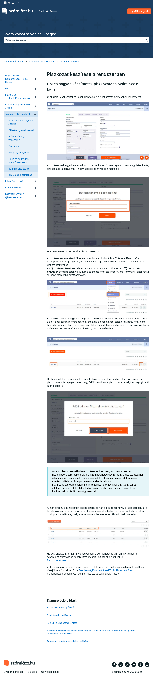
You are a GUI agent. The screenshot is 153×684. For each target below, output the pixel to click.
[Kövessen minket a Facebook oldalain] (114, 664)
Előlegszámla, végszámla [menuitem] (16, 138)
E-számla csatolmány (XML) (60, 607)
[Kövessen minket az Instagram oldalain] (120, 664)
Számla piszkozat (70, 61)
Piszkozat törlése (56, 560)
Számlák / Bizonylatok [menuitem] (17, 114)
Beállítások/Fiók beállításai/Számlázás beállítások (107, 570)
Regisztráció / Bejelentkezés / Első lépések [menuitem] (16, 79)
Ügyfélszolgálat (139, 11)
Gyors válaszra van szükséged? (31, 34)
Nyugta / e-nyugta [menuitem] (18, 152)
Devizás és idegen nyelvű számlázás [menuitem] (18, 160)
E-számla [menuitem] (13, 146)
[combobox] (74, 40)
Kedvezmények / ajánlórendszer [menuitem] (14, 195)
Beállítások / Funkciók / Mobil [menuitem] (17, 106)
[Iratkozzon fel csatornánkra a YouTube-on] (133, 664)
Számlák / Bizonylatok (42, 61)
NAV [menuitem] (7, 88)
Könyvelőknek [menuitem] (13, 187)
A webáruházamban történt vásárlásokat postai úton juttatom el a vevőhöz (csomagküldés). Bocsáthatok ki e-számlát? (92, 632)
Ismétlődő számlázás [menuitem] (20, 174)
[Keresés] (146, 40)
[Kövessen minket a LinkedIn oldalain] (147, 664)
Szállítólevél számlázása (59, 615)
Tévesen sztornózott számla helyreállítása (67, 641)
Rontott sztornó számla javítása (62, 623)
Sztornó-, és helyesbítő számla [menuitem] (21, 122)
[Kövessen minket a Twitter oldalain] (127, 664)
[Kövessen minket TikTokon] (140, 664)
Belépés (32, 671)
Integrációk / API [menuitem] (14, 181)
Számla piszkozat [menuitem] (18, 168)
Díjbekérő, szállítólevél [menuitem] (21, 130)
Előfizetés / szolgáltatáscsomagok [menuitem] (17, 96)
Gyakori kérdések (49, 11)
